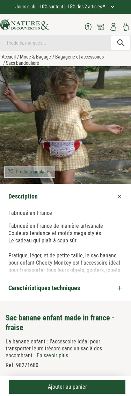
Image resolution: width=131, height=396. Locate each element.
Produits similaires (33, 171)
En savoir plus (52, 355)
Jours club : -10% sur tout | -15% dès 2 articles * (60, 6)
